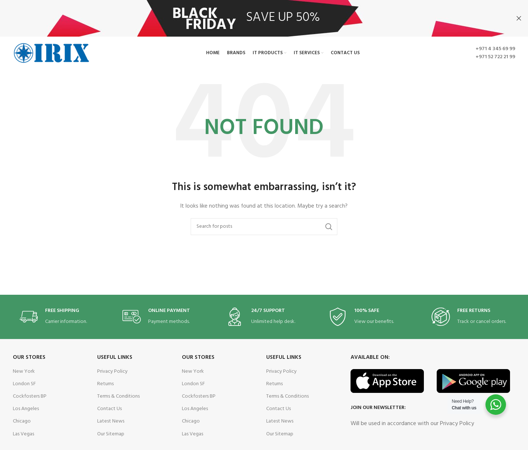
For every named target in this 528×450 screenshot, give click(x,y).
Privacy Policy (112, 371)
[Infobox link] (57, 316)
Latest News (110, 421)
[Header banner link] (253, 18)
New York (24, 371)
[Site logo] (51, 52)
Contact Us (109, 408)
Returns (105, 383)
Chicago (22, 421)
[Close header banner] (519, 18)
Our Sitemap (110, 433)
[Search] (264, 226)
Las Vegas (23, 433)
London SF (24, 383)
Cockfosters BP (30, 396)
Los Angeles (26, 408)
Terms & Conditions (118, 396)
